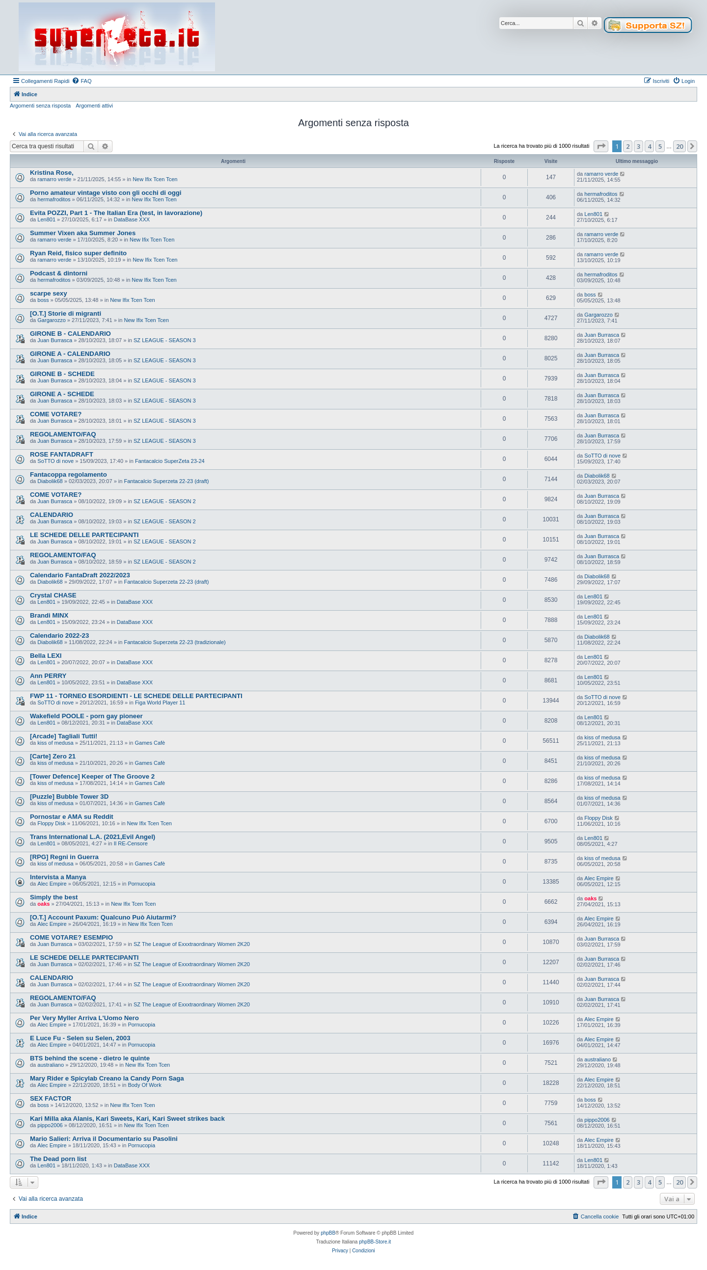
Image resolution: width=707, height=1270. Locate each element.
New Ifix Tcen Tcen (155, 179)
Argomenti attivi (94, 105)
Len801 (46, 219)
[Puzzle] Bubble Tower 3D (69, 796)
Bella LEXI (46, 655)
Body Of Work (144, 1085)
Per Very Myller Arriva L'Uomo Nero (84, 1018)
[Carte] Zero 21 (53, 756)
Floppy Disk (51, 823)
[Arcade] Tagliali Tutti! (63, 736)
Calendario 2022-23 (59, 635)
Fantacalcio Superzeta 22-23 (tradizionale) (174, 642)
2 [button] (627, 146)
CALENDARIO (51, 514)
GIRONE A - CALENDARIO (70, 353)
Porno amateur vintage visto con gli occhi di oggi (105, 192)
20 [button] (679, 146)
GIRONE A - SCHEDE (62, 394)
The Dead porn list (58, 1158)
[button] (601, 146)
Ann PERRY (48, 675)
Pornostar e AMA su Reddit (71, 816)
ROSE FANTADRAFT (61, 454)
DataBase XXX (132, 219)
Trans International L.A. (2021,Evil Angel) (92, 836)
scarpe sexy (48, 293)
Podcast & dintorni (58, 273)
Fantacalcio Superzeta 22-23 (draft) (166, 481)
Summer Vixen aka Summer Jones (83, 233)
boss (43, 300)
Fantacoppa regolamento (68, 474)
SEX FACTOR (50, 1098)
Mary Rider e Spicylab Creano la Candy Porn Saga (107, 1078)
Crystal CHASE (53, 595)
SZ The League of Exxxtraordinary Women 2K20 (192, 944)
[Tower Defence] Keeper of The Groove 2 (92, 776)
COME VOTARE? (56, 414)
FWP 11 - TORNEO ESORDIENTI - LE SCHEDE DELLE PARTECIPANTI (136, 696)
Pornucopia (141, 884)
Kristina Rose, (52, 172)
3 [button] (638, 146)
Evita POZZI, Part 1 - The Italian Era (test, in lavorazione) (116, 212)
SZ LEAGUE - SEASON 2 (165, 501)
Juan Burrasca (54, 340)
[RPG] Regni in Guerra (64, 857)
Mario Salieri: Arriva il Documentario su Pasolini (104, 1138)
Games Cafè (150, 743)
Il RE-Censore (131, 843)
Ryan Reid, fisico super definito (78, 253)
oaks (43, 904)
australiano (50, 1065)
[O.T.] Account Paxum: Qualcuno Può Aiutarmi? (103, 917)
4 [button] (649, 146)
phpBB (328, 1233)
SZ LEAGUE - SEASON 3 (165, 340)
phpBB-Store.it (375, 1241)
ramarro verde (54, 179)
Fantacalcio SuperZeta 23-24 (170, 461)
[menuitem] (81, 81)
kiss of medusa (55, 743)
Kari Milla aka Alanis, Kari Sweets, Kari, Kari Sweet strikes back (127, 1118)
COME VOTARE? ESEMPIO (71, 937)
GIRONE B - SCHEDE (62, 374)
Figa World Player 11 (160, 702)
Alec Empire (51, 884)
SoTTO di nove (55, 461)
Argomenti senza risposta (40, 105)
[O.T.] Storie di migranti (65, 313)
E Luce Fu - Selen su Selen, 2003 (80, 1038)
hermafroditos (53, 199)
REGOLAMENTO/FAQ (63, 434)
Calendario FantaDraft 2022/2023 (80, 575)
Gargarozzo (51, 320)
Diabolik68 (49, 481)
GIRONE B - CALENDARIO (70, 333)
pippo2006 (49, 1125)
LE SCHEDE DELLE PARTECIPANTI (84, 535)
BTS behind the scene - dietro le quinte (90, 1058)
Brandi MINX (49, 615)
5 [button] (660, 146)
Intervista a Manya (58, 877)
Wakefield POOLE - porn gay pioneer (86, 716)
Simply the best (54, 897)
